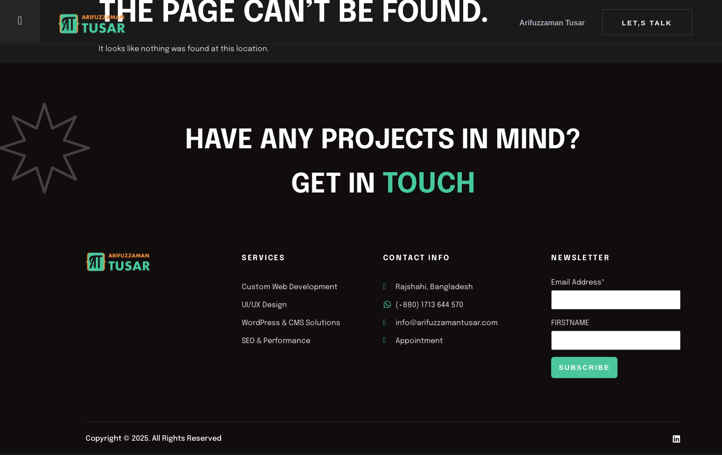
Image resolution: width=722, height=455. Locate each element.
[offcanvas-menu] (20, 21)
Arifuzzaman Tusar (552, 23)
